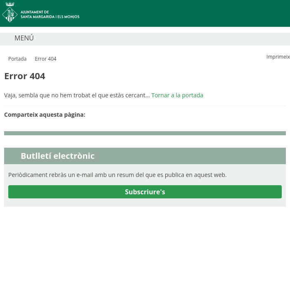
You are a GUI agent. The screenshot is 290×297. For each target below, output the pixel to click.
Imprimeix (278, 56)
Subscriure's (145, 191)
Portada (17, 58)
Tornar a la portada (177, 95)
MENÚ (24, 37)
